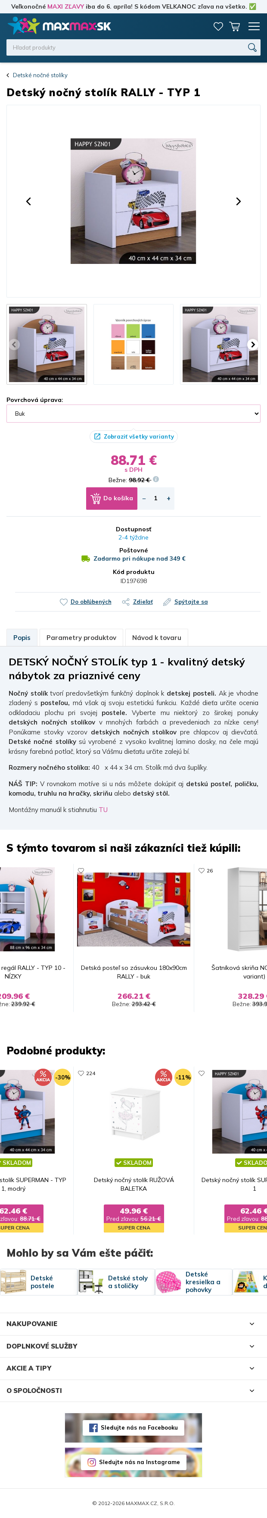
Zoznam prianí (218, 26)
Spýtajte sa (191, 601)
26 (210, 870)
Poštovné (133, 550)
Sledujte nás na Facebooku (139, 1427)
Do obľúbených (91, 601)
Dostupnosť (133, 529)
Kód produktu (134, 572)
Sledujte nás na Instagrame (139, 1461)
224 (90, 1073)
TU (103, 810)
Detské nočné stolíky (40, 75)
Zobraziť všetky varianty (139, 436)
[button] (28, 201)
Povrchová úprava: (34, 400)
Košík (234, 26)
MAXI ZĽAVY (65, 6)
